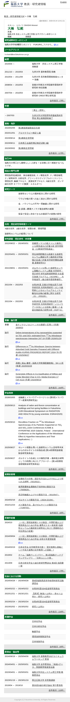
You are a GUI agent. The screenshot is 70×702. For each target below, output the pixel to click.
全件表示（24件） (57, 612)
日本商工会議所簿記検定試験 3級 (33, 143)
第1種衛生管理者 (26, 138)
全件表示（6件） (57, 513)
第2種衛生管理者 (26, 148)
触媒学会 (36, 631)
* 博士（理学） (39, 110)
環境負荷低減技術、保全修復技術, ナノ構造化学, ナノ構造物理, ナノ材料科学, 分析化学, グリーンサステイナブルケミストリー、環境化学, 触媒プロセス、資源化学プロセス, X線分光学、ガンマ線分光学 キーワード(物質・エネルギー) (34, 179)
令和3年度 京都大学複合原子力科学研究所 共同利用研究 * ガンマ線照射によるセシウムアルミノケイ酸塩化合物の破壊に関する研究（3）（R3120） (47, 290)
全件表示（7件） (57, 100)
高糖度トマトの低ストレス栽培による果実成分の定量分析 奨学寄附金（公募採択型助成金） (47, 246)
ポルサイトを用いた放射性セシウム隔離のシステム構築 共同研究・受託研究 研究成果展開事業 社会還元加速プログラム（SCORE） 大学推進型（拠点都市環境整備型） (48, 274)
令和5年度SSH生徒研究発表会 (46, 588)
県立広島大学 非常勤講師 (43, 680)
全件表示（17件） (57, 153)
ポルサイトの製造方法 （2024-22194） (36, 500)
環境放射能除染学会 (41, 636)
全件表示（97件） (57, 469)
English (63, 2)
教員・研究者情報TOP (14, 16)
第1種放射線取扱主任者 (29, 128)
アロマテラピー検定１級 (29, 133)
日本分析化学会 (39, 626)
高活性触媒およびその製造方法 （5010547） (39, 494)
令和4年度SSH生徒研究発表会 (46, 601)
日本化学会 (37, 621)
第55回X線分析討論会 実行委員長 (47, 685)
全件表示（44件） (57, 388)
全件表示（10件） (57, 690)
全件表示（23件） (57, 315)
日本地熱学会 (38, 641)
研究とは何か (38, 606)
